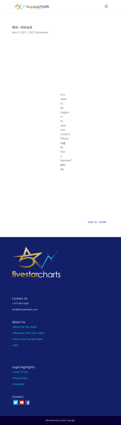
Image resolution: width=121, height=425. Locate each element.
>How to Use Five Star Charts (27, 339)
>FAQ (15, 345)
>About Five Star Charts (24, 326)
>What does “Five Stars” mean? (28, 332)
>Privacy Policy (20, 378)
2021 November (38, 32)
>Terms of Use (20, 371)
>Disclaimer (18, 384)
